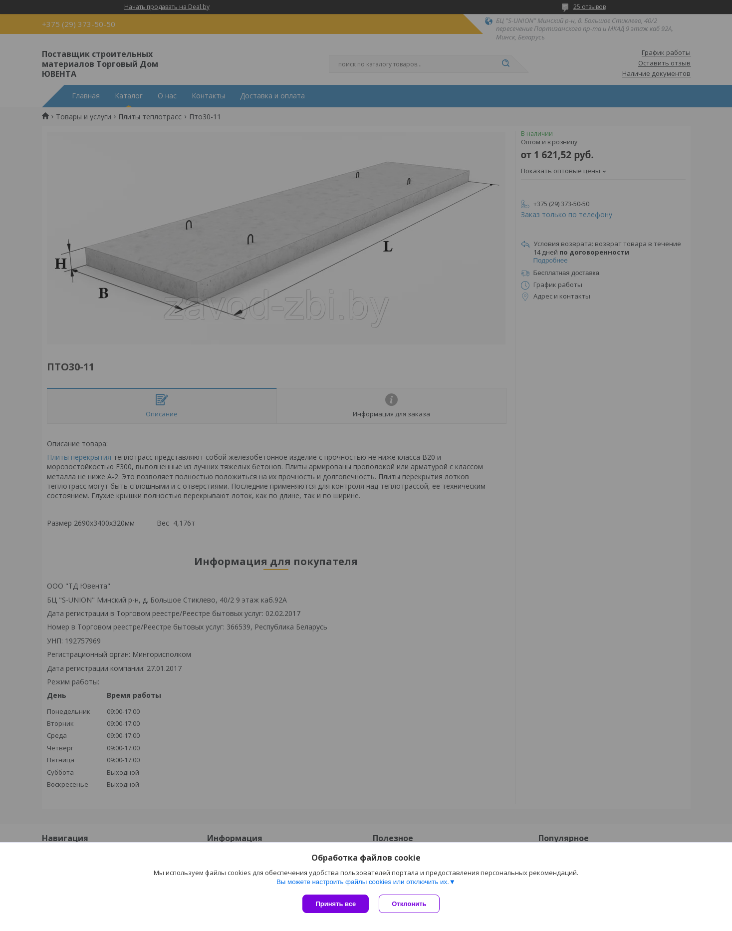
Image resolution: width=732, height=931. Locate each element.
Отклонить (409, 904)
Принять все (335, 904)
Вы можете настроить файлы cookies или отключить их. (362, 882)
